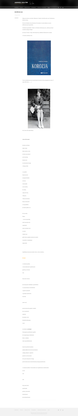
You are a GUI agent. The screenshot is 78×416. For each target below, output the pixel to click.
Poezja (21, 7)
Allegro (62, 7)
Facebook (60, 7)
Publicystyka (27, 7)
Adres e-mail (58, 7)
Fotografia (33, 7)
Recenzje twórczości (42, 7)
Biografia (16, 7)
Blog (49, 7)
